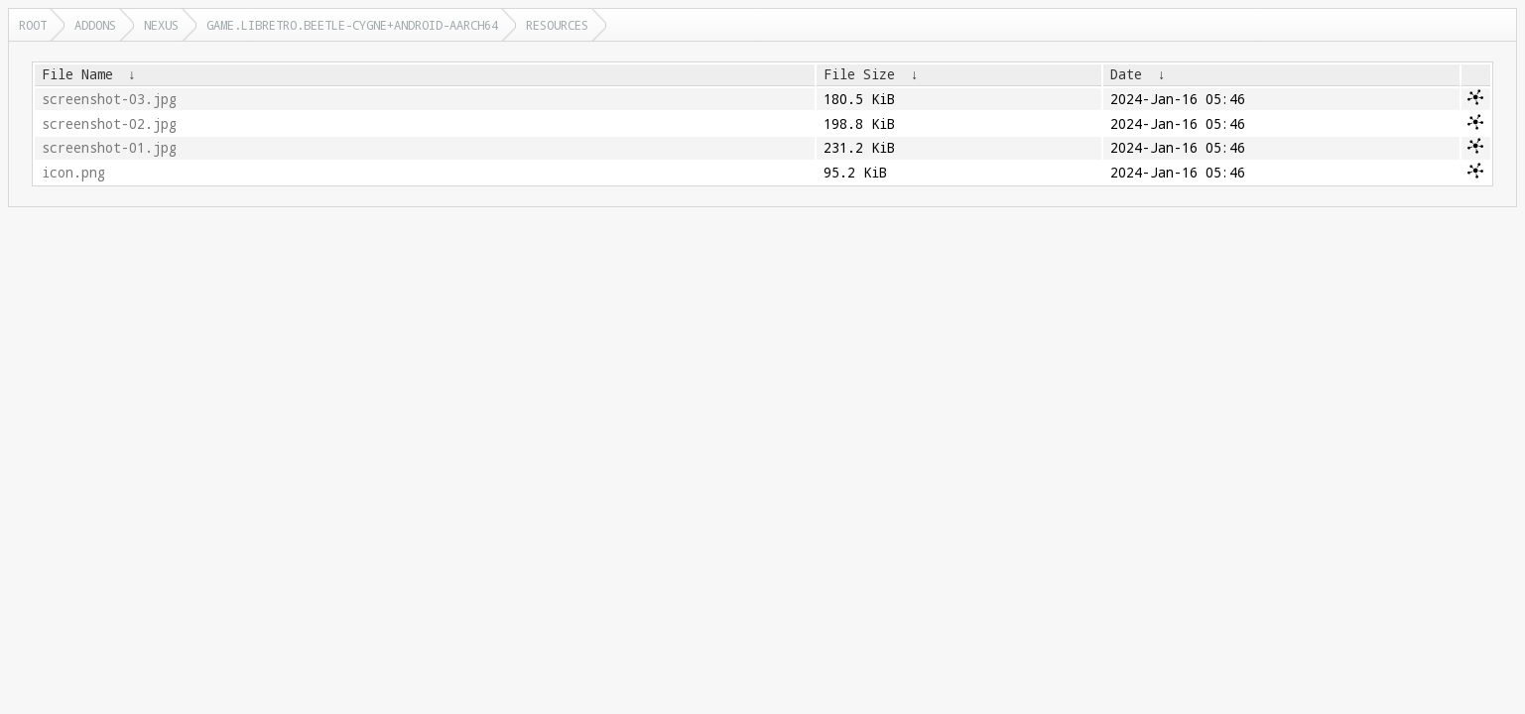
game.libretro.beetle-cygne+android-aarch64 (352, 25)
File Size (859, 74)
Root (33, 25)
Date (1126, 74)
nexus (161, 25)
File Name (77, 74)
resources (557, 25)
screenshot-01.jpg (109, 148)
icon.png (73, 172)
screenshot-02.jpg (109, 124)
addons (95, 25)
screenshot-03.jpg (109, 99)
